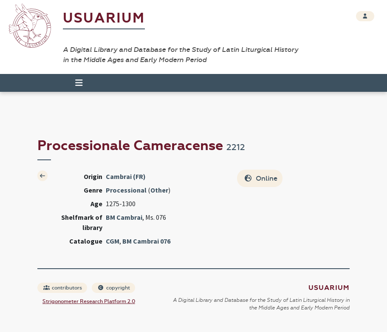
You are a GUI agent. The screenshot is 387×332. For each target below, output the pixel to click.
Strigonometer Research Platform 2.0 (88, 301)
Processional (126, 190)
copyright (114, 288)
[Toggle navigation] (75, 83)
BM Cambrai (124, 217)
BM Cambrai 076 (146, 241)
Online (260, 178)
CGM (112, 241)
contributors (62, 288)
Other (159, 190)
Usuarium (104, 18)
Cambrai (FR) (126, 176)
